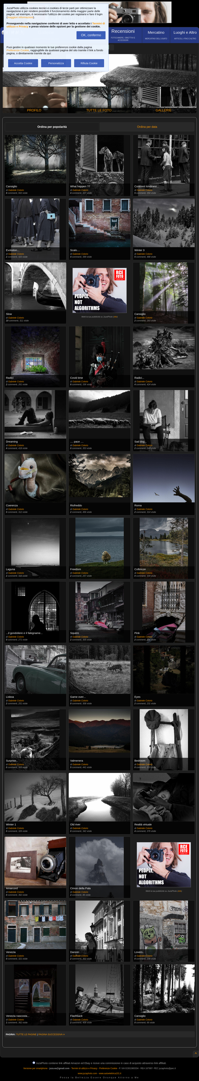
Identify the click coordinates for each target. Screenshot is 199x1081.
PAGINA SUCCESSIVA (51, 1034)
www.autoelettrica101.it (110, 1073)
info (115, 317)
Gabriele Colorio (16, 190)
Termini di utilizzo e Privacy (84, 1068)
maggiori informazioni (20, 17)
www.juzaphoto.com (87, 1073)
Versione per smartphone (35, 1068)
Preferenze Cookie (17, 50)
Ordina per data (147, 126)
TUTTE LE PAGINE (26, 1034)
